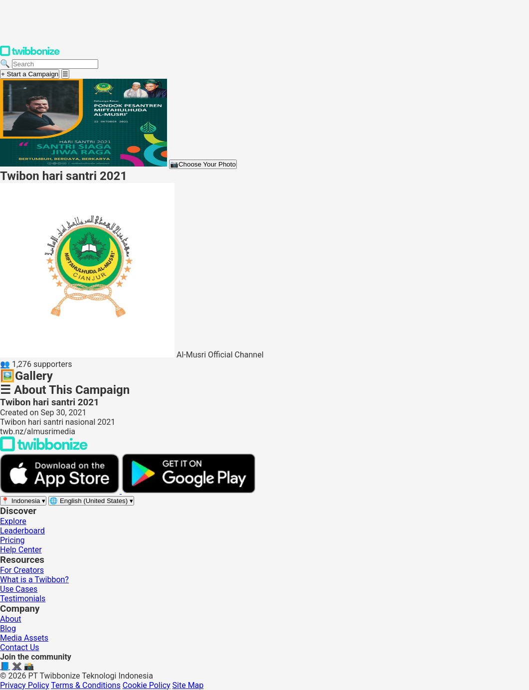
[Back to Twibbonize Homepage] (44, 449)
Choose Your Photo (203, 164)
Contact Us (19, 647)
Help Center (21, 549)
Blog (8, 628)
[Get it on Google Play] (188, 491)
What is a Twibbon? (34, 579)
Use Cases (18, 589)
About (10, 619)
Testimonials (22, 598)
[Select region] (23, 501)
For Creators (22, 570)
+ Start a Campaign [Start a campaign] (29, 74)
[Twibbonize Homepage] (30, 54)
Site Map (188, 685)
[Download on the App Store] (61, 491)
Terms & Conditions (86, 685)
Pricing (12, 540)
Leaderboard (22, 530)
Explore (13, 521)
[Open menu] (65, 74)
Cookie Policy (147, 685)
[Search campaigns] (55, 64)
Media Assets (24, 638)
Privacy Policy (24, 685)
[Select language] (91, 501)
